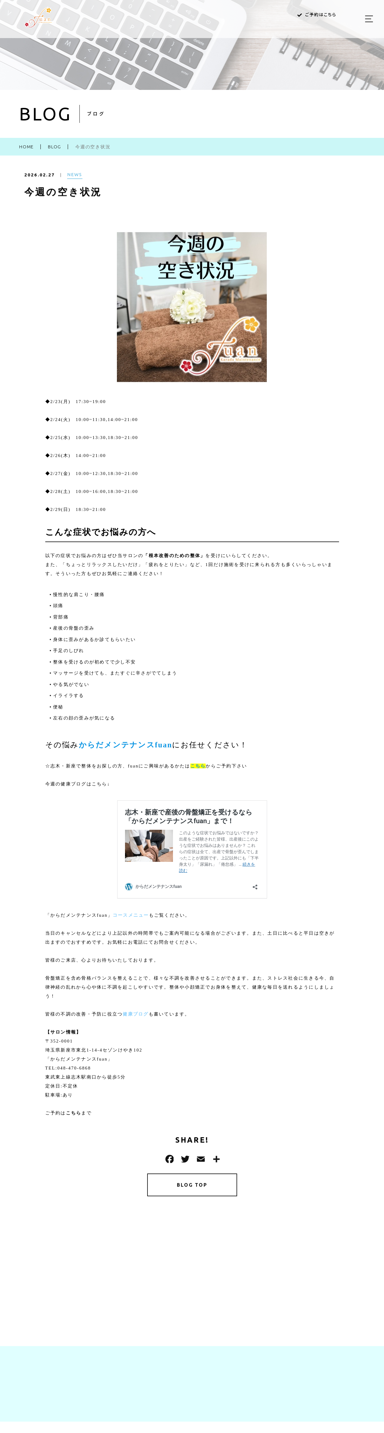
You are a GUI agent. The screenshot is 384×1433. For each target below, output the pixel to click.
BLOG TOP (192, 1185)
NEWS (74, 178)
